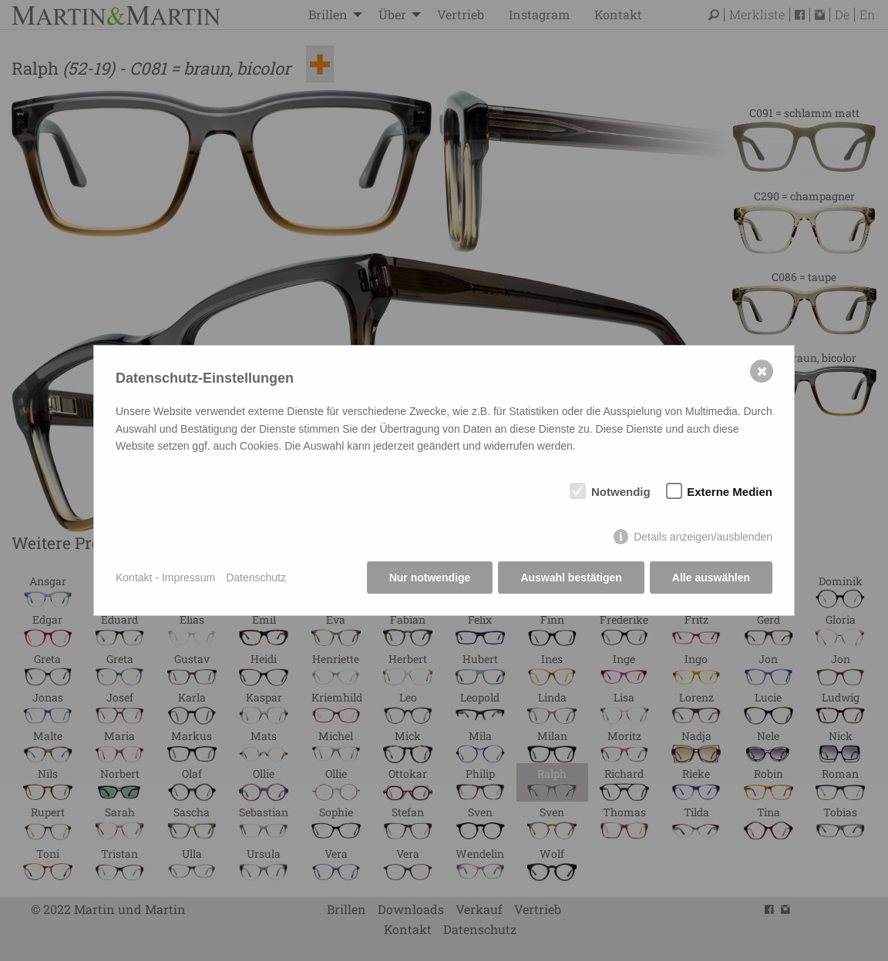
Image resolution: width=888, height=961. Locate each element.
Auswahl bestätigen (570, 577)
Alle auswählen (711, 577)
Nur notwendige (430, 577)
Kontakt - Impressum (165, 577)
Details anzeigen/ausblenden (703, 537)
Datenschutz (256, 577)
